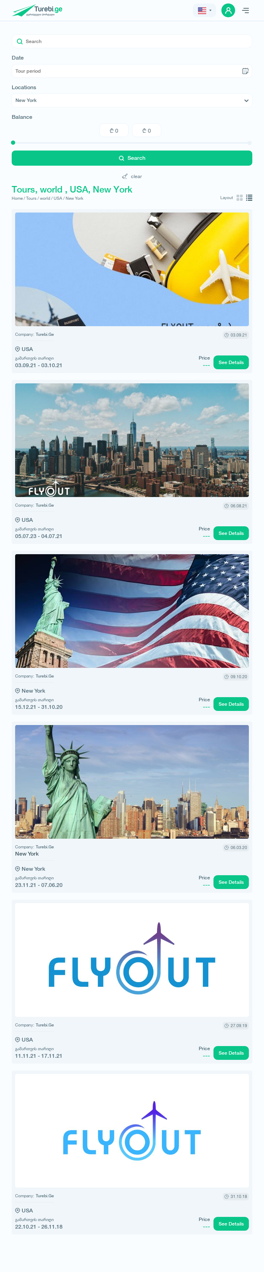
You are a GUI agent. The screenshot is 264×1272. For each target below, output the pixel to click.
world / (46, 198)
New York (74, 198)
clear (132, 176)
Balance (22, 117)
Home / (18, 198)
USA (27, 349)
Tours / (32, 198)
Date (18, 58)
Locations (24, 87)
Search (132, 158)
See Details (231, 362)
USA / (59, 198)
